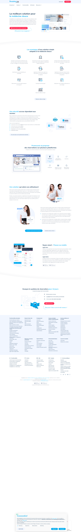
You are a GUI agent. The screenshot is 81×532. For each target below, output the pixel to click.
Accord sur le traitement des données (65, 364)
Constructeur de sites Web (14, 333)
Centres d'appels (51, 325)
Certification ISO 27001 (64, 371)
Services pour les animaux (29, 345)
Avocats (50, 330)
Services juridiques (52, 329)
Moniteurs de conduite (64, 341)
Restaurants (51, 345)
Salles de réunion (52, 349)
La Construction (51, 333)
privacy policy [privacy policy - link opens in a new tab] (54, 518)
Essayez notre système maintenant (19, 28)
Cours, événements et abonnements (16, 321)
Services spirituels (28, 346)
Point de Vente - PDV (13, 339)
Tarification (32, 5)
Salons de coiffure (28, 321)
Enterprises (12, 5)
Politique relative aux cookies (66, 366)
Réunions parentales (40, 325)
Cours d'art (50, 340)
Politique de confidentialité (65, 362)
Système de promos (13, 331)
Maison (26, 349)
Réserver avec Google (13, 344)
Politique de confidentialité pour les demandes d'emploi (65, 368)
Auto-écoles (63, 340)
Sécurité (62, 369)
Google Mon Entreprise (14, 343)
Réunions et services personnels (29, 339)
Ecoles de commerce (40, 321)
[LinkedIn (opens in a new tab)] (66, 374)
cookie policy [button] (24, 520)
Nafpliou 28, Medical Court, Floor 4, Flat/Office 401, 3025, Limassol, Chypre (38, 377)
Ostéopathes (63, 325)
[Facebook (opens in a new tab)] (62, 374)
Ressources (39, 5)
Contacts (50, 364)
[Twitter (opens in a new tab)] (64, 374)
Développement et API (28, 364)
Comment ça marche (40, 361)
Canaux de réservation (13, 362)
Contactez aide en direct (49, 230)
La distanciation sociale (65, 331)
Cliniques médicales (64, 323)
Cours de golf (39, 345)
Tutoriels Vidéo (39, 364)
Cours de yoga (39, 344)
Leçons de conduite (64, 338)
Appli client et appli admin (14, 351)
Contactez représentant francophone (34, 230)
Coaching (26, 342)
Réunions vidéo (12, 347)
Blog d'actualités (51, 366)
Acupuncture (63, 326)
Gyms (38, 341)
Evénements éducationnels (41, 329)
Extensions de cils (28, 319)
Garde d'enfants (39, 330)
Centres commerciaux (52, 321)
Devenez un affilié (52, 369)
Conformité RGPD (64, 361)
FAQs (37, 362)
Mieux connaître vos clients (14, 324)
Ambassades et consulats (53, 322)
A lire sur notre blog (49, 161)
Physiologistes (63, 327)
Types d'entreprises (28, 362)
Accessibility (63, 372)
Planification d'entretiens (53, 327)
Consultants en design (28, 348)
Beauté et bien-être (28, 318)
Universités (38, 319)
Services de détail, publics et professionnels (53, 319)
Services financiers (52, 326)
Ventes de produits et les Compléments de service (16, 323)
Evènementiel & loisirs (53, 338)
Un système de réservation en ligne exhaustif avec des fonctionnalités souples (16, 328)
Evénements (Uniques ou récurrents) (53, 348)
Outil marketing (12, 334)
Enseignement (39, 318)
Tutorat (38, 326)
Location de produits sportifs (42, 347)
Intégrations (12, 348)
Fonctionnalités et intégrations (15, 361)
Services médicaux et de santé (65, 319)
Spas (25, 322)
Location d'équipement (52, 344)
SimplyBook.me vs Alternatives (15, 366)
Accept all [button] (62, 528)
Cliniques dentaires (64, 322)
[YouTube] (68, 374)
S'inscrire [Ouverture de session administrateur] (67, 1)
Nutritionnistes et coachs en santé (65, 335)
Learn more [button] (21, 528)
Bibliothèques (39, 323)
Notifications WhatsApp (14, 350)
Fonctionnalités (26, 5)
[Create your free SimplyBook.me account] (49, 303)
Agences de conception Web (53, 331)
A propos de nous (52, 361)
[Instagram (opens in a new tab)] (70, 374)
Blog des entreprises (40, 365)
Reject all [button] (54, 528)
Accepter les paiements (14, 330)
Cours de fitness (39, 343)
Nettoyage (26, 351)
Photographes (51, 343)
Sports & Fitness (40, 338)
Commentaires (51, 359)
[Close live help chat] (67, 521)
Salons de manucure (28, 325)
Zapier (11, 342)
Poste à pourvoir (51, 365)
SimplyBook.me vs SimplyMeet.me (15, 365)
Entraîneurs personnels (41, 340)
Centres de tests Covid (64, 330)
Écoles (38, 322)
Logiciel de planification (14, 335)
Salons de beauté (28, 323)
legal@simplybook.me (44, 379)
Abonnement (12, 346)
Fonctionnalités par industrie (15, 319)
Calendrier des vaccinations (65, 333)
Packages (11, 340)
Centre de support (40, 359)
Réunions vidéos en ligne (40, 99)
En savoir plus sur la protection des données (19, 134)
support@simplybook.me (26, 379)
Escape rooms (51, 341)
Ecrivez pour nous (52, 368)
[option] (27, 163)
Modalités (62, 359)
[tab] (50, 159)
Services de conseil (28, 341)
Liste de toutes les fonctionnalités (15, 359)
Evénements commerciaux (53, 350)
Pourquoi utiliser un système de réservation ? (15, 338)
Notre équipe (51, 362)
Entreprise (26, 361)
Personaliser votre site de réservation (16, 326)
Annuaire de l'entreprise (29, 365)
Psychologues (63, 329)
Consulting (26, 344)
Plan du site (39, 366)
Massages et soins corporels (65, 321)
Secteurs (19, 5)
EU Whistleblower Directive (44, 380)
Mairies (50, 323)
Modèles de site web (13, 364)
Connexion (61, 1)
